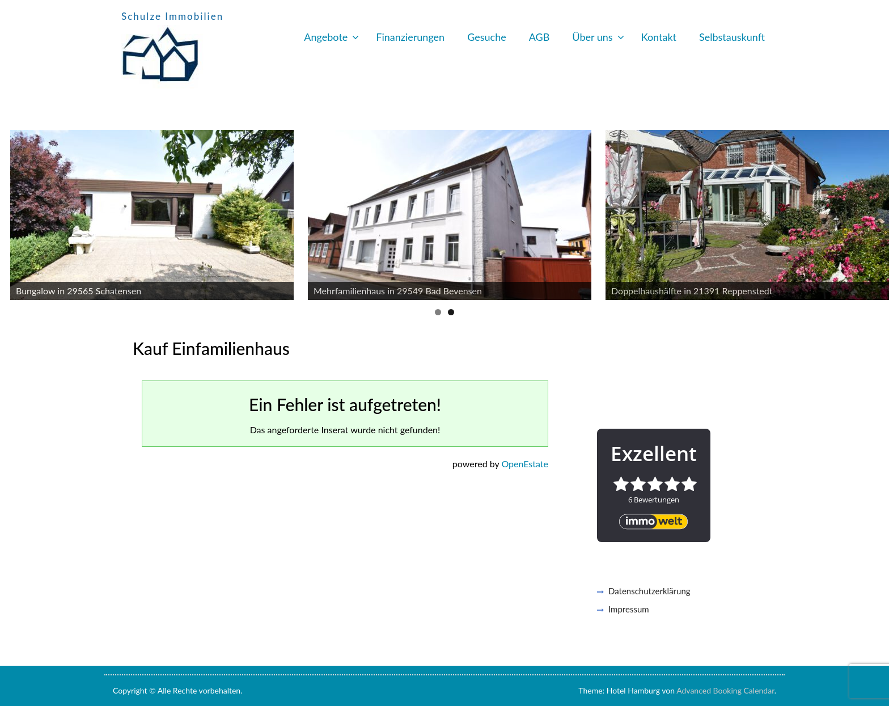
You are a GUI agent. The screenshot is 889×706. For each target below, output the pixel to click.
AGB (539, 37)
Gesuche (486, 37)
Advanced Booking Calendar (725, 690)
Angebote (326, 37)
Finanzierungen (410, 37)
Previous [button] (14, 212)
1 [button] (438, 312)
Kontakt (658, 37)
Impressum (628, 609)
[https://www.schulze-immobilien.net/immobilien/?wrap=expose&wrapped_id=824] (449, 215)
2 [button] (451, 312)
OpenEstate (524, 463)
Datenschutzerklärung (649, 591)
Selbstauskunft (732, 37)
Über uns (592, 37)
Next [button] (874, 212)
